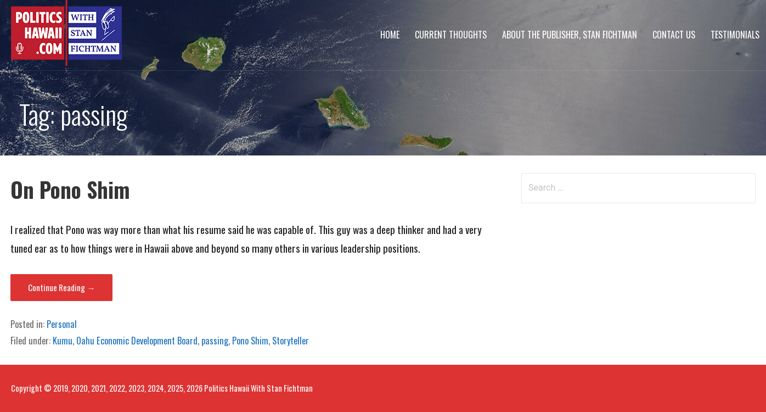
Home (389, 34)
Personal (62, 324)
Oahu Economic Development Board (137, 340)
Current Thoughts (451, 34)
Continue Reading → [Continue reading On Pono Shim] (61, 287)
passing (214, 340)
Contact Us (673, 34)
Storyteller (290, 340)
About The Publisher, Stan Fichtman (569, 34)
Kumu (62, 340)
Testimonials (735, 34)
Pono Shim (250, 340)
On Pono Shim (70, 189)
